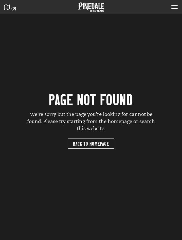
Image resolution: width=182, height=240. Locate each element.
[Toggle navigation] (174, 8)
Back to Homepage (91, 143)
